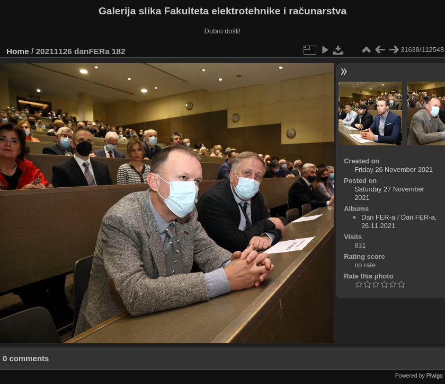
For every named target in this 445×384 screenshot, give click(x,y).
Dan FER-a (378, 217)
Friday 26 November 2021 (393, 169)
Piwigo (434, 375)
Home (17, 51)
